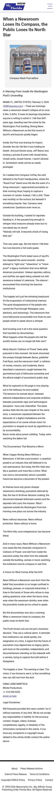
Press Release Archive (31, 768)
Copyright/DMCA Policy (13, 780)
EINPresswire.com (13, 106)
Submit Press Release (16, 774)
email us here (9, 696)
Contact (49, 780)
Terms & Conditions (39, 774)
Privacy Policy (35, 780)
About (15, 768)
